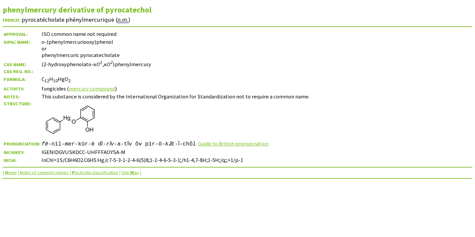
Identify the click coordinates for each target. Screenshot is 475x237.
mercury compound (92, 88)
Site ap (130, 172)
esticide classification (95, 172)
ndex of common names (44, 172)
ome (11, 172)
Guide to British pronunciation (241, 143)
